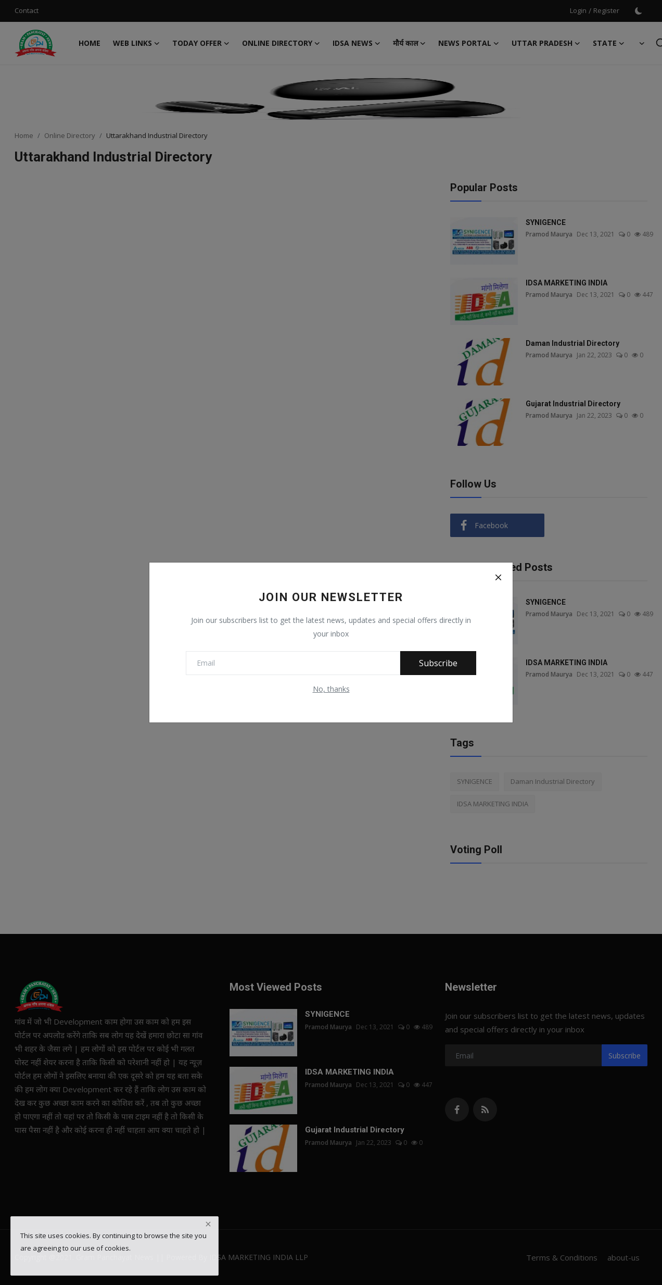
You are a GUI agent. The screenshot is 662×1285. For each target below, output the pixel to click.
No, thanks (331, 689)
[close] (208, 1224)
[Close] (498, 577)
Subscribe (438, 663)
